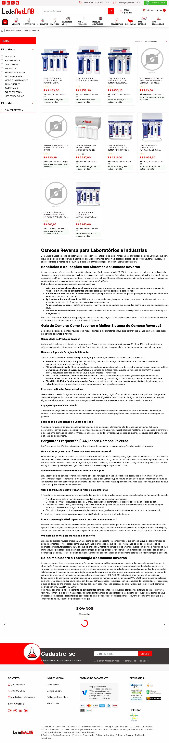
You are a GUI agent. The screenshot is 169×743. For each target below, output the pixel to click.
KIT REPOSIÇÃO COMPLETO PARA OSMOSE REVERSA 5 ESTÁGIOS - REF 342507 (151, 80)
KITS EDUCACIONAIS (158, 21)
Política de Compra (124, 735)
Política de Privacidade (57, 697)
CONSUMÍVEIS (42, 22)
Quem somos (53, 684)
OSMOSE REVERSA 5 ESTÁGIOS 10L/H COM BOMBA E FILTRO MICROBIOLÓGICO (53, 80)
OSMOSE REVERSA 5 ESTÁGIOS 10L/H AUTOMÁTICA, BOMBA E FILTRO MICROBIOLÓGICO (87, 215)
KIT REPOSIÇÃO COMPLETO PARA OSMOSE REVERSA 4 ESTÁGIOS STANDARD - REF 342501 (55, 215)
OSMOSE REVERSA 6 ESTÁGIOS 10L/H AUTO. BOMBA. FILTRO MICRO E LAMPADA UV (118, 148)
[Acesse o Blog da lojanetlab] (26, 710)
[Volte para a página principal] (2, 31)
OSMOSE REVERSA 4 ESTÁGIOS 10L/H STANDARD (87, 79)
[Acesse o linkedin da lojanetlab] (8, 3)
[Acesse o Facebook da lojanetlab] (15, 710)
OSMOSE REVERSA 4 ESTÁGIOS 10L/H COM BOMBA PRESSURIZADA (117, 80)
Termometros (117, 22)
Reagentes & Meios (67, 21)
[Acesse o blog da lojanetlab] (17, 3)
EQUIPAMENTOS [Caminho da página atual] (13, 30)
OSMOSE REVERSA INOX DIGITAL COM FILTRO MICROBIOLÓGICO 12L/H (86, 147)
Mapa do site (53, 703)
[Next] (164, 624)
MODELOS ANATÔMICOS (97, 21)
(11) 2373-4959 (16, 684)
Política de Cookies (105, 735)
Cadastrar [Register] (145, 654)
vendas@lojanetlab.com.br (22, 697)
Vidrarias (16, 21)
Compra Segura (54, 691)
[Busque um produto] (111, 11)
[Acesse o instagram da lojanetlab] (13, 3)
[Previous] (4, 624)
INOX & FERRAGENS (82, 21)
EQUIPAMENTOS (29, 21)
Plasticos (54, 21)
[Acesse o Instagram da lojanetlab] (10, 710)
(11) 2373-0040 (16, 691)
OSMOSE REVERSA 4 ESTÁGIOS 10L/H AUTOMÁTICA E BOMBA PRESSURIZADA (150, 148)
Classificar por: (141, 41)
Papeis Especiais (142, 21)
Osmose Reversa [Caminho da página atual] (31, 30)
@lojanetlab (84, 614)
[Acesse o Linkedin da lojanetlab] (20, 710)
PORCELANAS (130, 22)
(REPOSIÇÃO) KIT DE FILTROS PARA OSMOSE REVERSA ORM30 (56, 147)
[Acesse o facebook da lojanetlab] (4, 3)
